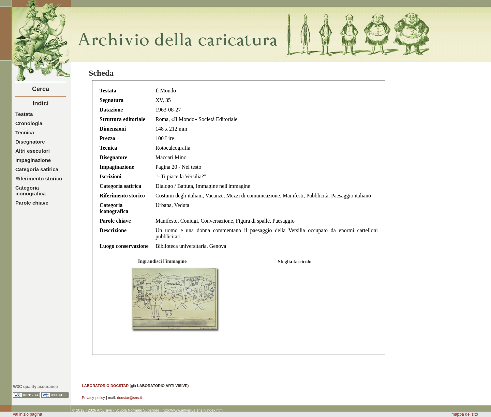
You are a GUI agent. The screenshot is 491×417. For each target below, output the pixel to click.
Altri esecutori (32, 151)
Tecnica (24, 132)
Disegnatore (30, 142)
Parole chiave (31, 203)
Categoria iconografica (30, 190)
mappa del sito (464, 414)
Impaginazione (33, 160)
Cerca (40, 89)
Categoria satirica (36, 169)
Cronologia (28, 123)
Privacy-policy (93, 398)
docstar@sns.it (129, 398)
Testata (24, 114)
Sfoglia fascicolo (295, 261)
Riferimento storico (38, 178)
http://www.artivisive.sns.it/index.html (193, 410)
